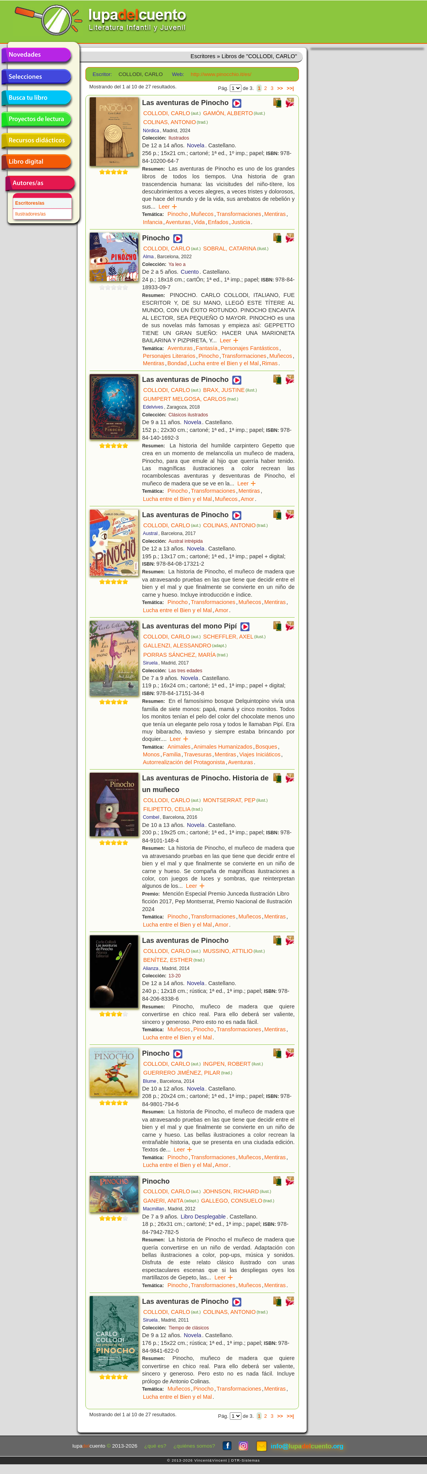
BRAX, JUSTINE (230, 390)
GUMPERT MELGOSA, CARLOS (190, 399)
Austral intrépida (185, 541)
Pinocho (178, 214)
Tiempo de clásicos (188, 1328)
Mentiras (275, 214)
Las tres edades (185, 670)
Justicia (240, 222)
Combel (151, 817)
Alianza (150, 968)
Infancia (152, 222)
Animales (179, 747)
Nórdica (151, 130)
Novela (196, 145)
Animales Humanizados (223, 747)
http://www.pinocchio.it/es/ (221, 74)
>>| (290, 88)
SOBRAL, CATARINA (236, 248)
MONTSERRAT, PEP (235, 800)
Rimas (270, 363)
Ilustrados (178, 138)
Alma (148, 256)
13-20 (174, 976)
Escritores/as (29, 203)
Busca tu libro (36, 98)
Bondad (177, 363)
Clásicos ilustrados (188, 415)
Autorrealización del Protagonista (184, 762)
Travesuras (198, 754)
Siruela (150, 663)
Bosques (266, 747)
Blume (149, 1081)
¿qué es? (155, 1446)
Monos (151, 754)
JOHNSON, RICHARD (237, 1191)
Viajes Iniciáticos (259, 754)
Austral (150, 533)
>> (280, 88)
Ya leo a (177, 264)
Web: (178, 74)
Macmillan (153, 1209)
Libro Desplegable (203, 1216)
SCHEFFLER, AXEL (234, 636)
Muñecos (202, 214)
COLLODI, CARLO (172, 113)
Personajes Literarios (169, 356)
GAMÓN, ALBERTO (234, 113)
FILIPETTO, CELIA (173, 809)
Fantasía (206, 348)
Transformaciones (239, 214)
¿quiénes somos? (194, 1446)
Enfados (218, 222)
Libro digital (36, 162)
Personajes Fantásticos (249, 348)
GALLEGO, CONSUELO (237, 1201)
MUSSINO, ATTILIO (234, 951)
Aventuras (178, 222)
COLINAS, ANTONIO (175, 122)
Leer (167, 207)
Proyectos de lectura (36, 119)
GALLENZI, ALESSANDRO (185, 645)
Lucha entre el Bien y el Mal (224, 363)
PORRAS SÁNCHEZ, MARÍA (185, 655)
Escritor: (102, 74)
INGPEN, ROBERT (233, 1064)
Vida (199, 222)
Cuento (190, 272)
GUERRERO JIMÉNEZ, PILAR (187, 1073)
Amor (247, 499)
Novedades (36, 55)
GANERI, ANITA (171, 1201)
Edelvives (153, 407)
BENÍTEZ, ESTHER (174, 960)
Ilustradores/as (30, 214)
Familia (172, 754)
